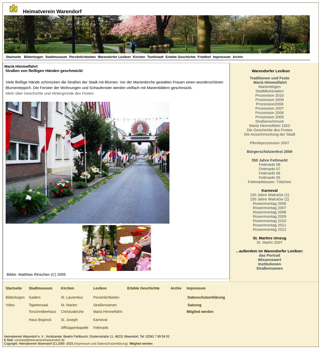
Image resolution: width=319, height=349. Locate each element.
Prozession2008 (269, 104)
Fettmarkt (100, 328)
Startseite (14, 57)
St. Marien (69, 305)
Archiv (238, 57)
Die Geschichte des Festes (269, 130)
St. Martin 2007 (270, 242)
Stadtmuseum (56, 57)
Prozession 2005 (269, 117)
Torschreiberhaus (42, 312)
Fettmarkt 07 (269, 169)
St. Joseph (69, 320)
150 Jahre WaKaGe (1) (269, 195)
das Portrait (269, 255)
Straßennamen (269, 268)
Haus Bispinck (40, 320)
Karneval (100, 320)
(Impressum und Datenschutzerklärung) (100, 343)
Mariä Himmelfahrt (107, 312)
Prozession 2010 (269, 95)
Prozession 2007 (269, 108)
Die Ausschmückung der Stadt (269, 134)
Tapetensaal (38, 305)
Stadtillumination (270, 91)
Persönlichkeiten (82, 57)
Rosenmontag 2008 (269, 212)
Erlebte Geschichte (181, 57)
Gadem (35, 297)
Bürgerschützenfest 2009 (269, 151)
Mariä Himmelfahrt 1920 (269, 125)
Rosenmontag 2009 (269, 216)
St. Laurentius (72, 297)
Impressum (222, 57)
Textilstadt (155, 57)
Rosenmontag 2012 (269, 229)
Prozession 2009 (269, 99)
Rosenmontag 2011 (269, 225)
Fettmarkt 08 (269, 164)
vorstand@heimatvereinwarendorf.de (40, 340)
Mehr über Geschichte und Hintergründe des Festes (50, 93)
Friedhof (204, 57)
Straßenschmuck (269, 121)
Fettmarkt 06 (269, 173)
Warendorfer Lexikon (114, 57)
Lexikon (100, 288)
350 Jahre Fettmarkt (269, 160)
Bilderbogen (33, 57)
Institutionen (269, 264)
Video (10, 305)
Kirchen (139, 57)
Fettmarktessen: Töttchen (269, 182)
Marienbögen (269, 86)
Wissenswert (269, 259)
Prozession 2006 (269, 112)
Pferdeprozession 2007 (269, 143)
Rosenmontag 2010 (269, 221)
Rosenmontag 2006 (269, 203)
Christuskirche (72, 312)
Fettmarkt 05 (269, 177)
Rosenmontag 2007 (269, 208)
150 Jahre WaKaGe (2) (269, 199)
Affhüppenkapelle (74, 328)
